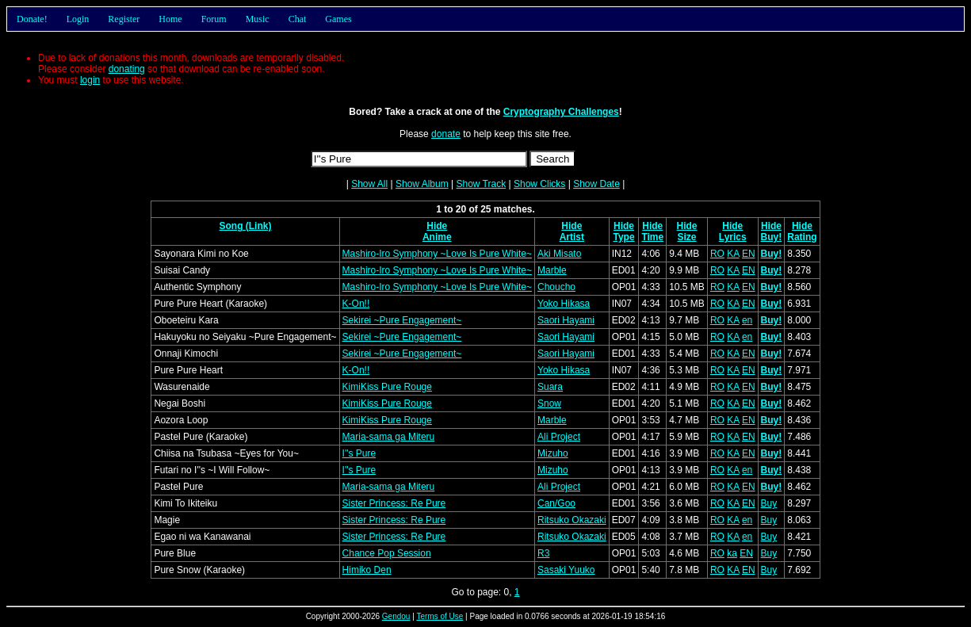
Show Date (596, 183)
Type (623, 237)
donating (127, 69)
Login (78, 19)
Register (124, 19)
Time (652, 237)
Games (338, 19)
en (747, 320)
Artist (572, 237)
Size (687, 237)
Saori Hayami (565, 320)
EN (748, 253)
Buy (769, 503)
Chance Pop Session (386, 553)
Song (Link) (245, 225)
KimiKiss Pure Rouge (387, 386)
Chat (298, 19)
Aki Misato (559, 253)
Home (170, 19)
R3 (543, 553)
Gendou (396, 616)
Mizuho (552, 453)
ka (732, 553)
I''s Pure (359, 453)
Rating (801, 237)
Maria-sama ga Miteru (388, 436)
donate (446, 134)
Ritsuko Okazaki (571, 520)
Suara (550, 386)
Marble (552, 270)
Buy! (771, 237)
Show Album (422, 183)
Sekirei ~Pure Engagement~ (402, 320)
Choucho (556, 286)
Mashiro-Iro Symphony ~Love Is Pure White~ (437, 253)
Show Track (481, 183)
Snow (549, 403)
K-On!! (356, 303)
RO (717, 253)
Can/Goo (556, 503)
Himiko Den (367, 569)
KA (733, 253)
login (90, 80)
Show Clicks (539, 183)
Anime (437, 237)
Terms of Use (439, 616)
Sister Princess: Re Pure (394, 503)
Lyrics (733, 237)
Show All (369, 183)
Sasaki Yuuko (566, 569)
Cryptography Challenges (561, 111)
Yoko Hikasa (563, 303)
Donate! (32, 19)
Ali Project (558, 436)
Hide (436, 225)
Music (258, 19)
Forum (214, 19)
